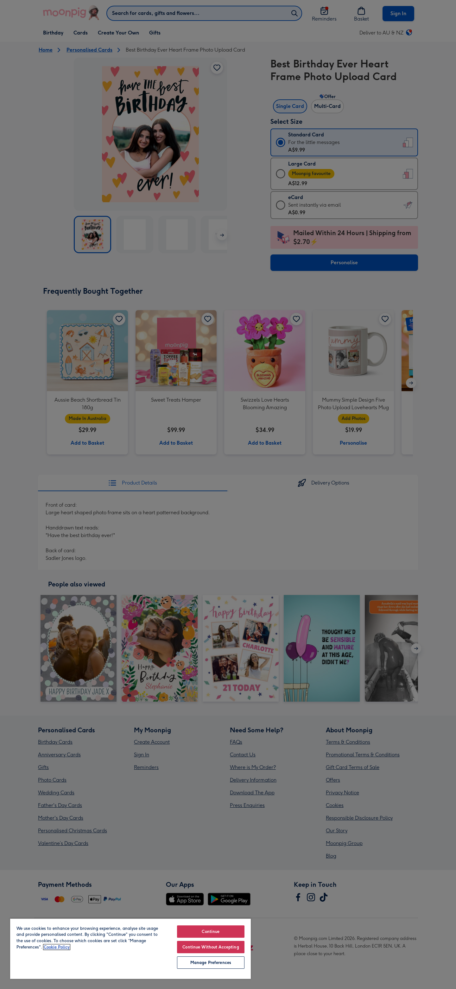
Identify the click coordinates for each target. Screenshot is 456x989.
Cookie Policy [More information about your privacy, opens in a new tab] (57, 947)
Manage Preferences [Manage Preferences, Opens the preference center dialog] (210, 962)
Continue (210, 931)
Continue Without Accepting (210, 947)
